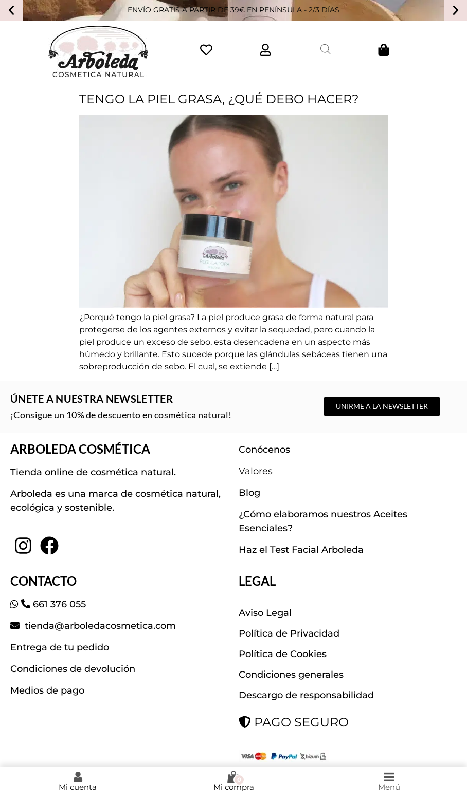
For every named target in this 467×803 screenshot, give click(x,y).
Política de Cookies (283, 654)
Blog (249, 492)
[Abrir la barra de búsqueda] (325, 49)
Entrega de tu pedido (59, 647)
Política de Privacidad (289, 633)
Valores (256, 471)
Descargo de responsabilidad (306, 695)
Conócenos (264, 449)
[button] (11, 10)
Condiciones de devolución (72, 669)
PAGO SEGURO (294, 722)
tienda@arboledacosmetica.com (99, 625)
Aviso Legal (265, 613)
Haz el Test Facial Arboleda (301, 549)
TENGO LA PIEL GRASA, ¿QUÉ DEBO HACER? (219, 98)
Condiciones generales (291, 674)
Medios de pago (47, 690)
